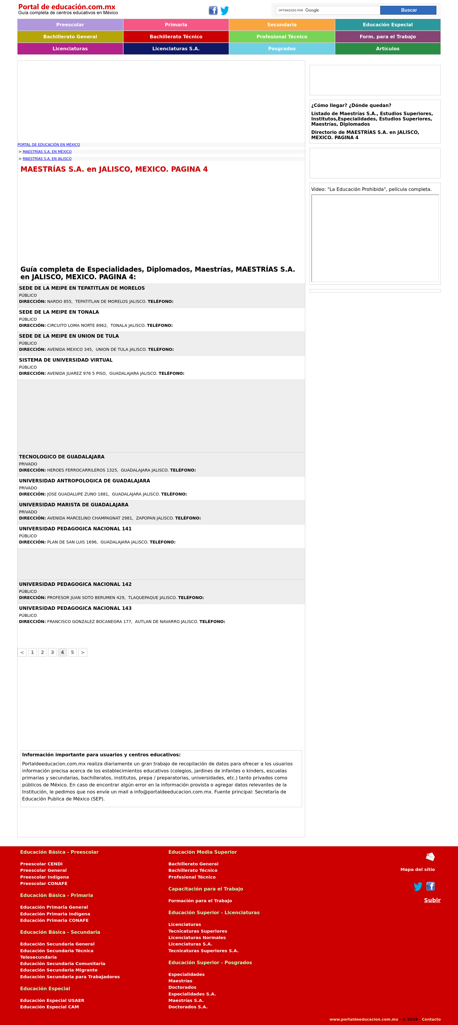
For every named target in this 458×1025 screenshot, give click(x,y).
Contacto (431, 1019)
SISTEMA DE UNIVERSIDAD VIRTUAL (65, 360)
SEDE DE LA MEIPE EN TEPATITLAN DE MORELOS (82, 288)
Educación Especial (388, 24)
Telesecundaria (38, 957)
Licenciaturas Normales (197, 937)
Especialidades (187, 974)
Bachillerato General (70, 36)
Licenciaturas (70, 48)
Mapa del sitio (417, 869)
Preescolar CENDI (41, 864)
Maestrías (180, 980)
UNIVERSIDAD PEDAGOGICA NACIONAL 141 (75, 529)
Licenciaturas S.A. (176, 48)
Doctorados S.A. (188, 1007)
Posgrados (282, 48)
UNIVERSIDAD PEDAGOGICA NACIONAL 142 (75, 584)
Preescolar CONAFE (43, 883)
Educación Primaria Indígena (55, 914)
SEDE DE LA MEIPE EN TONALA (59, 312)
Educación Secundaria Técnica (56, 950)
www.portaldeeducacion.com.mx (363, 1019)
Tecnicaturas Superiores (198, 931)
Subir (432, 900)
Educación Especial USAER (52, 1000)
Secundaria (282, 24)
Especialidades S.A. (192, 994)
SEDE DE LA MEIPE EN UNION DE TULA (69, 336)
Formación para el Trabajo (200, 900)
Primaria (176, 24)
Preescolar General (43, 870)
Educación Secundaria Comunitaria (62, 963)
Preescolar (70, 24)
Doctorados (183, 987)
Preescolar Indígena (44, 877)
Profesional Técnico (281, 36)
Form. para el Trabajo (388, 36)
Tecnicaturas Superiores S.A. (204, 950)
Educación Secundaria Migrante (59, 970)
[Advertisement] (161, 102)
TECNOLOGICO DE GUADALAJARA (62, 457)
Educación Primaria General (54, 907)
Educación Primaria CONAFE (54, 920)
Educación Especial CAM (49, 1007)
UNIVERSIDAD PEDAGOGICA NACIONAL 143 (75, 608)
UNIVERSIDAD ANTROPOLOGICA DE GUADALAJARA (84, 481)
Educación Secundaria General (57, 944)
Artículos (388, 48)
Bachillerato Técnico (176, 36)
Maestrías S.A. (186, 1000)
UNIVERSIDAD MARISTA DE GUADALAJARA (74, 505)
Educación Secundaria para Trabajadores (70, 976)
